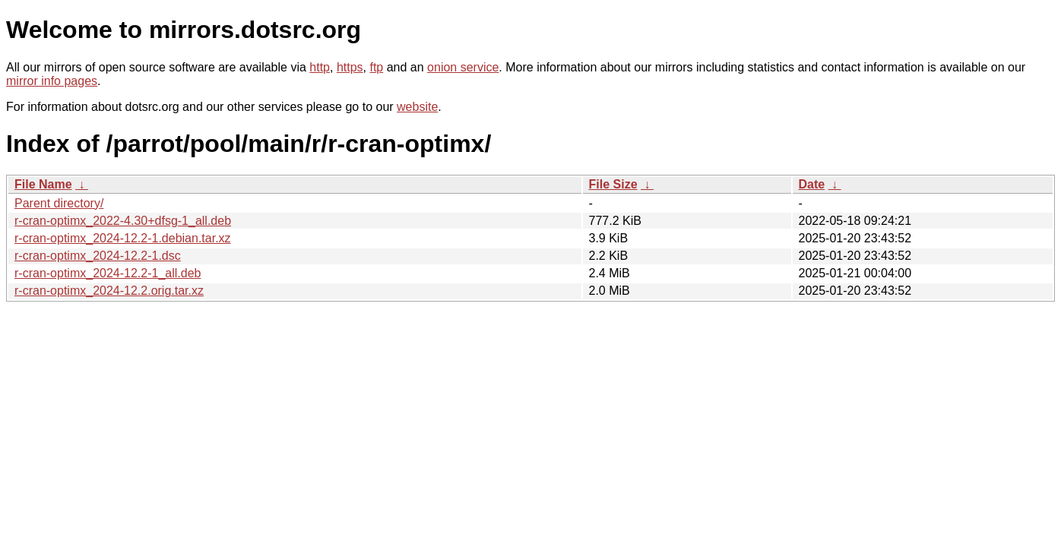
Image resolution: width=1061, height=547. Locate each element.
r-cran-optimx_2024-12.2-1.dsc (97, 255)
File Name (43, 184)
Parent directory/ (58, 203)
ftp (376, 67)
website (417, 106)
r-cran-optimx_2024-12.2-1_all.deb (107, 273)
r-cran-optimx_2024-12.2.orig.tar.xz (109, 290)
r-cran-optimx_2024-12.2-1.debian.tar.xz (122, 238)
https (350, 67)
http (319, 67)
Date (812, 184)
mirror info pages (51, 80)
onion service (463, 67)
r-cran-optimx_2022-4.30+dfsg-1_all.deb (122, 220)
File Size (613, 184)
